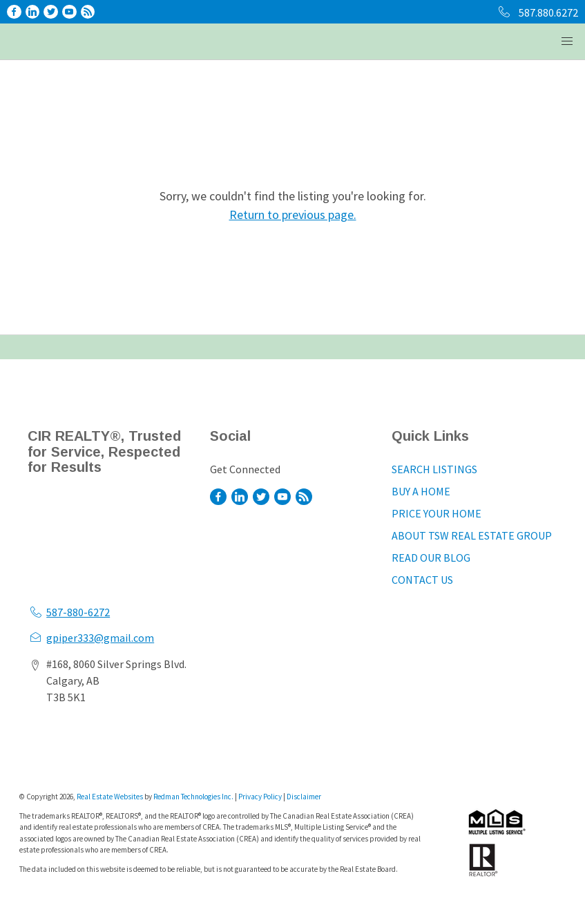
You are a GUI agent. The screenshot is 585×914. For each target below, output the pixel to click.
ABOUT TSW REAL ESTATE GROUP (472, 535)
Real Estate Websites (110, 796)
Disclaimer (304, 796)
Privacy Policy (260, 796)
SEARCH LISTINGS (434, 469)
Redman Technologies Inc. (194, 796)
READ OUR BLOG (431, 557)
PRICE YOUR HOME (436, 513)
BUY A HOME (421, 491)
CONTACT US (422, 580)
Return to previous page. (292, 214)
